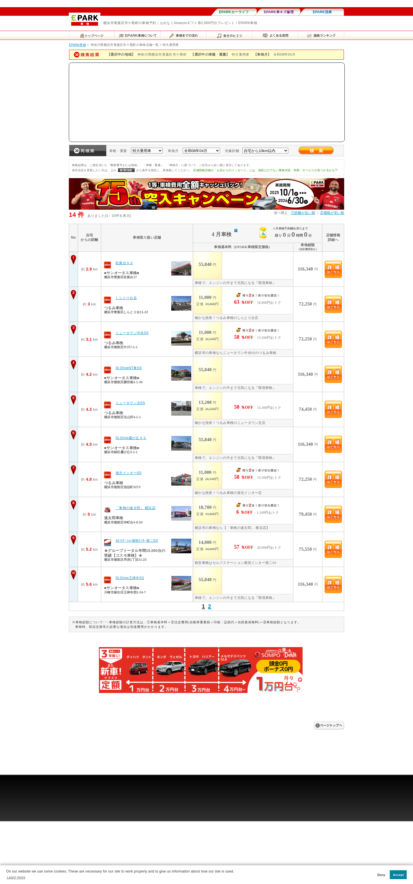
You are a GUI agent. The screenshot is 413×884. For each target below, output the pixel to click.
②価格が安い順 (332, 213)
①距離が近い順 (303, 213)
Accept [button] (398, 875)
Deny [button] (381, 875)
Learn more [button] (16, 877)
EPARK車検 (77, 44)
